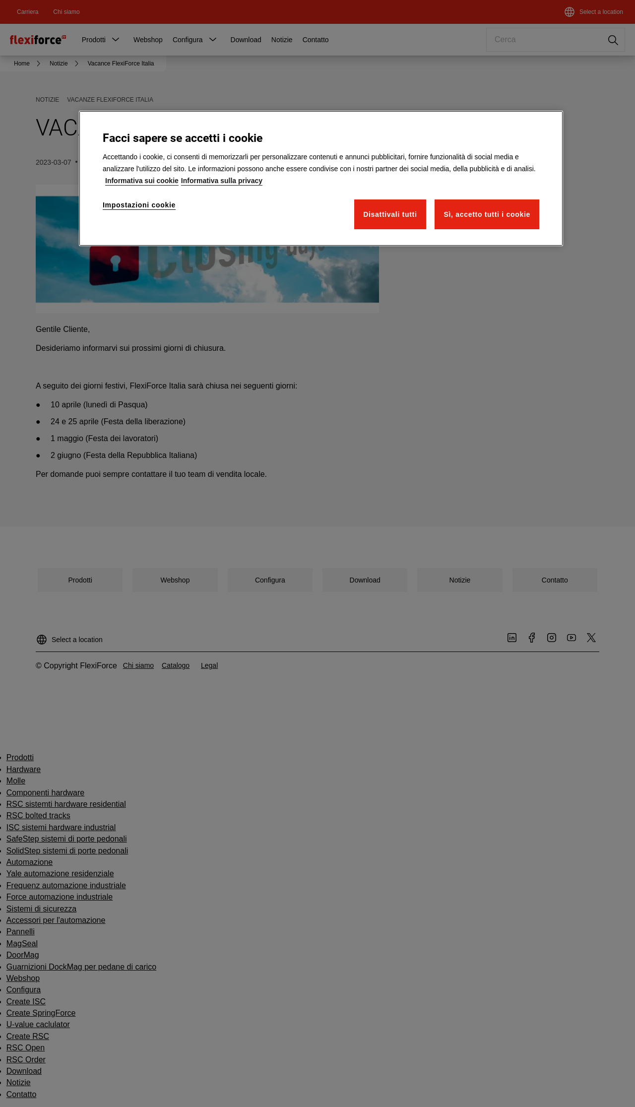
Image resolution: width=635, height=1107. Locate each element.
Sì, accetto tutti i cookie (487, 214)
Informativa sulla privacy (221, 181)
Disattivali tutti (390, 214)
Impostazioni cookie (139, 205)
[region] (321, 178)
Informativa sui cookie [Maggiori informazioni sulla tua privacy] (142, 181)
